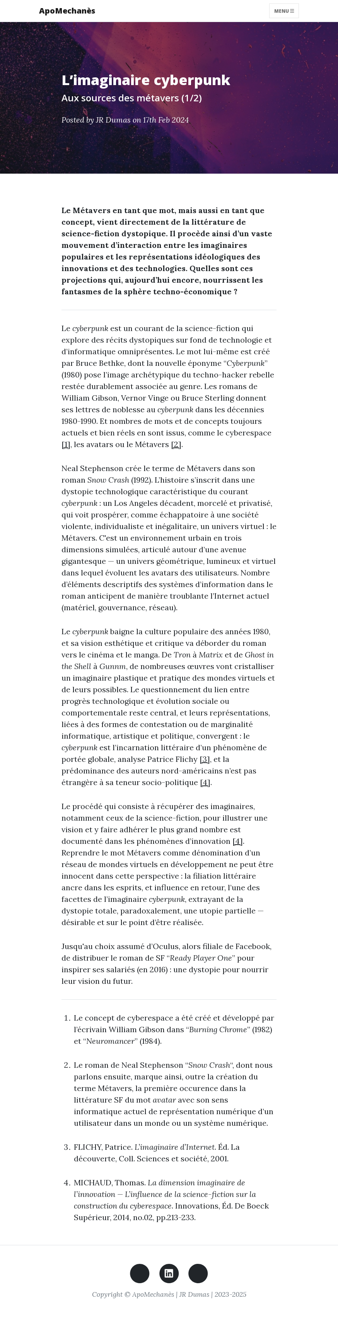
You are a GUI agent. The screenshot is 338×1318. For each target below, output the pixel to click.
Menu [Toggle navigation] (284, 10)
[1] (65, 444)
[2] (176, 444)
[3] (205, 759)
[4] (205, 782)
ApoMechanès (67, 10)
